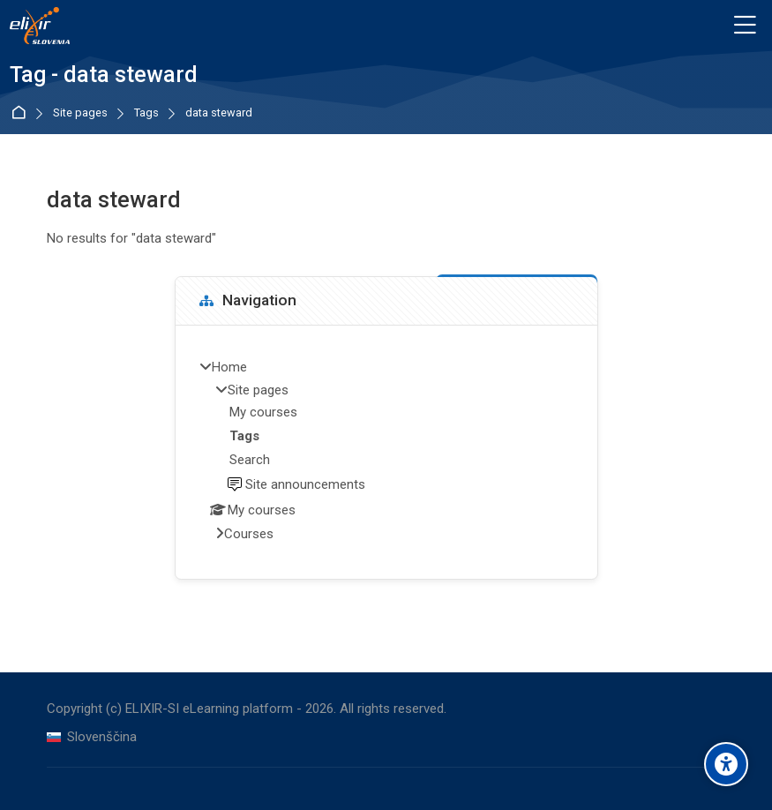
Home (22, 113)
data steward (218, 113)
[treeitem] (386, 452)
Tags (146, 113)
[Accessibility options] (726, 764)
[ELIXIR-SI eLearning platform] (40, 25)
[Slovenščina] (92, 737)
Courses (249, 534)
